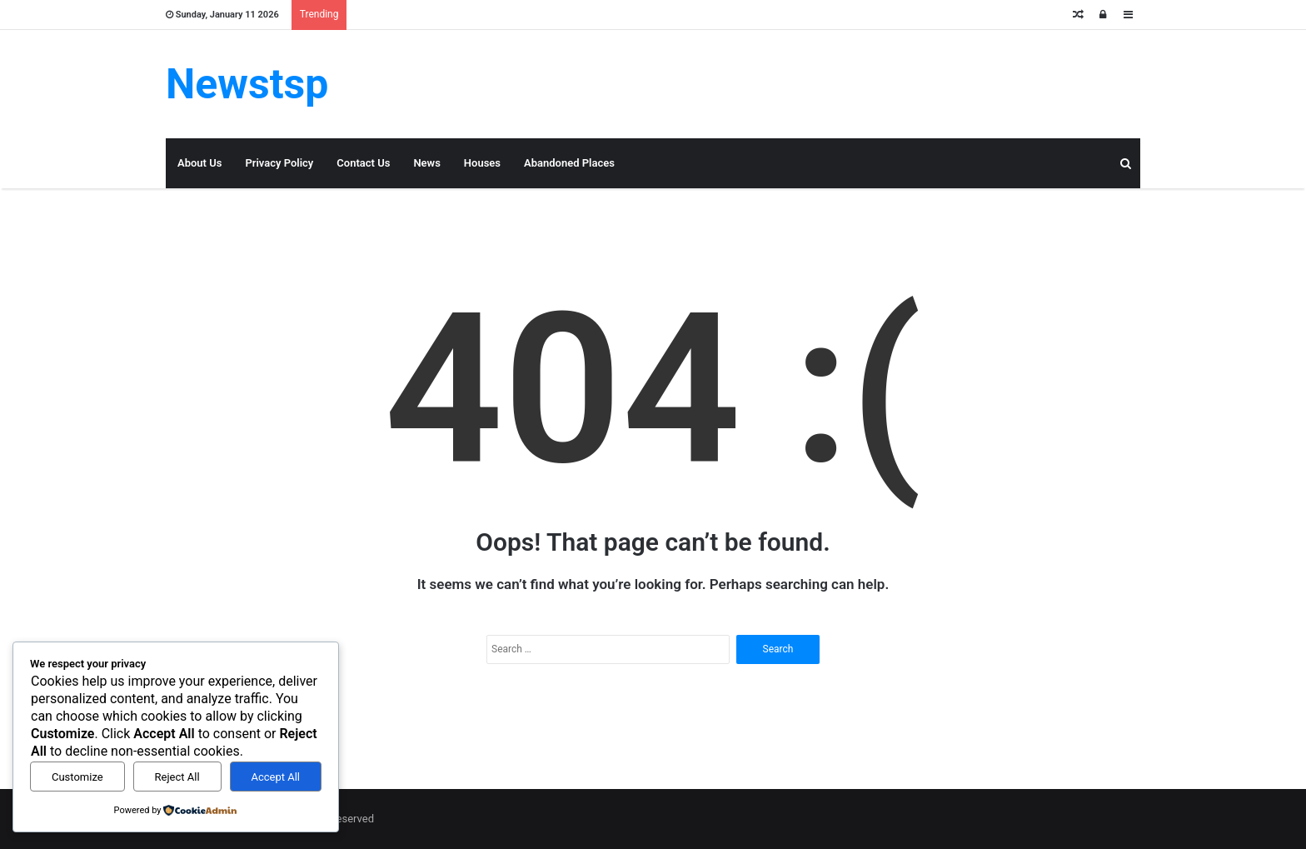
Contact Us (363, 163)
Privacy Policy (279, 163)
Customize (77, 777)
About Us (199, 163)
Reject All (177, 777)
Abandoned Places (569, 163)
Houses (482, 163)
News (426, 163)
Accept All (275, 777)
